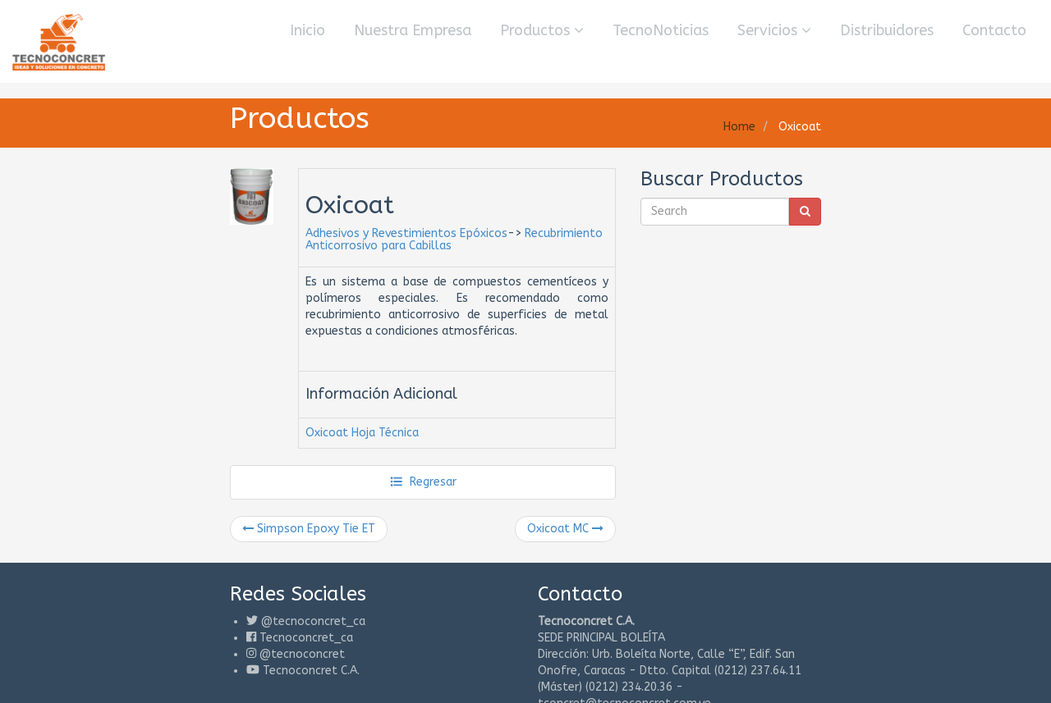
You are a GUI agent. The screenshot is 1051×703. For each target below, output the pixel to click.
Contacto (994, 30)
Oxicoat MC (565, 529)
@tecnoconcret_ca (313, 621)
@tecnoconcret (302, 654)
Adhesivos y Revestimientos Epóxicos (406, 233)
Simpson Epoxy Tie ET (308, 529)
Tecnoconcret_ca (306, 638)
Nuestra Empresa (412, 30)
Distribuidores (887, 30)
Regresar (423, 482)
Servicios (774, 30)
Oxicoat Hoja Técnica (362, 433)
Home (739, 127)
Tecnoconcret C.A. (311, 671)
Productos (542, 30)
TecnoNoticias (661, 30)
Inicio (307, 30)
